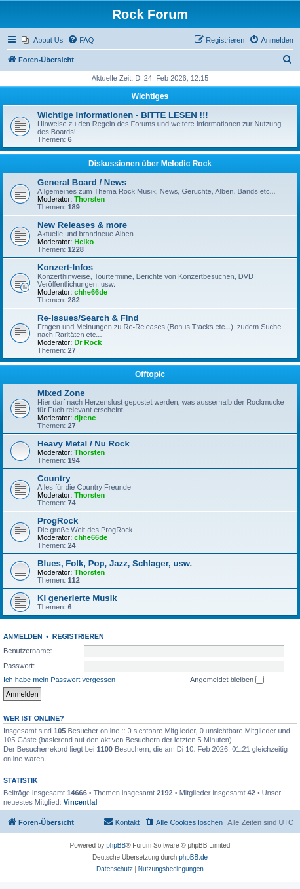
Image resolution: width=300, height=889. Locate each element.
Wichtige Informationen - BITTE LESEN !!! (122, 115)
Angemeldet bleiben (227, 680)
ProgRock (57, 521)
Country (54, 478)
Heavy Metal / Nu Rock (83, 443)
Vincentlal (81, 802)
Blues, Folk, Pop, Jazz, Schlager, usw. (114, 563)
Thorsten (89, 199)
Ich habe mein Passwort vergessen (59, 679)
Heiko (84, 241)
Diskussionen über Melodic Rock (150, 163)
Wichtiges (150, 96)
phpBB (116, 845)
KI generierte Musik (77, 598)
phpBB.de (193, 857)
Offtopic (150, 374)
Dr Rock (88, 342)
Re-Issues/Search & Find (88, 318)
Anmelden (23, 636)
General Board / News (81, 182)
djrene (85, 418)
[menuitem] (42, 40)
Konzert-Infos (65, 267)
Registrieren (78, 636)
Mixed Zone (61, 393)
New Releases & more (82, 225)
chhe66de (90, 292)
